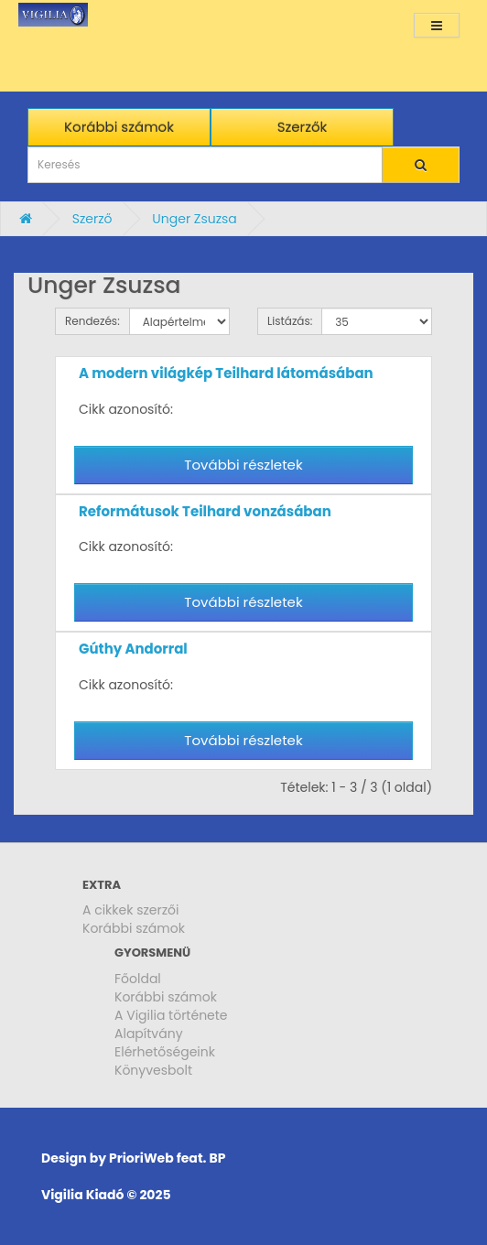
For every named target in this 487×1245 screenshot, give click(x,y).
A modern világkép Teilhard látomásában (226, 373)
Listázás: (289, 321)
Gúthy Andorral (133, 648)
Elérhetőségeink (164, 1052)
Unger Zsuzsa (194, 219)
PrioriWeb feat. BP (167, 1158)
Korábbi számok (133, 928)
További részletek (243, 464)
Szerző (92, 219)
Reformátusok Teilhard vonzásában (205, 511)
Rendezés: (92, 321)
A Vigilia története (171, 1015)
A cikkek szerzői (130, 910)
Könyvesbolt (153, 1070)
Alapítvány (148, 1033)
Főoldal (137, 978)
